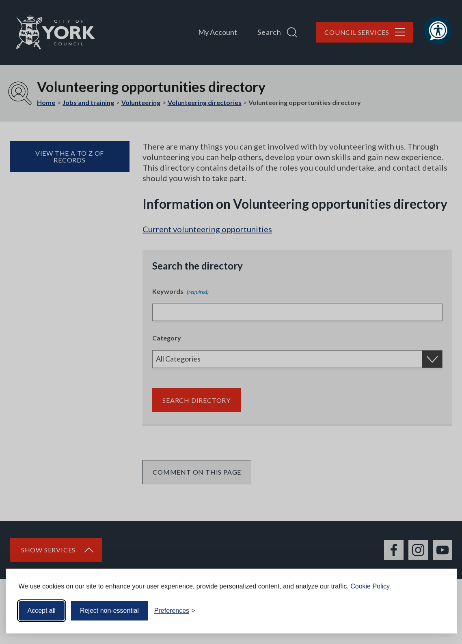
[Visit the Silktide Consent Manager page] (439, 611)
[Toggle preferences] (174, 610)
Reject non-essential (109, 610)
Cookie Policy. (370, 586)
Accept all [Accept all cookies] (42, 610)
